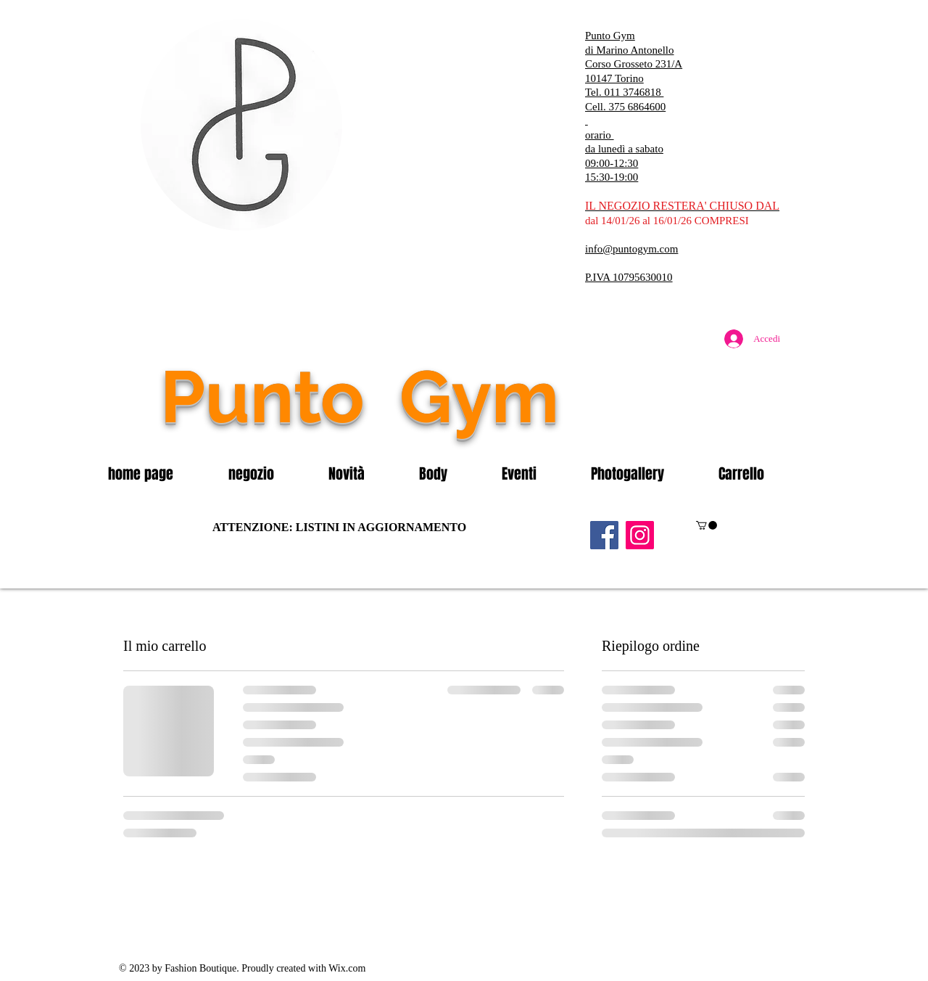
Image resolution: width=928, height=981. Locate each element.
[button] (268, 474)
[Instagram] (640, 535)
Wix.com (346, 968)
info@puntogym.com (631, 249)
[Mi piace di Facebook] (699, 427)
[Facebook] (604, 535)
